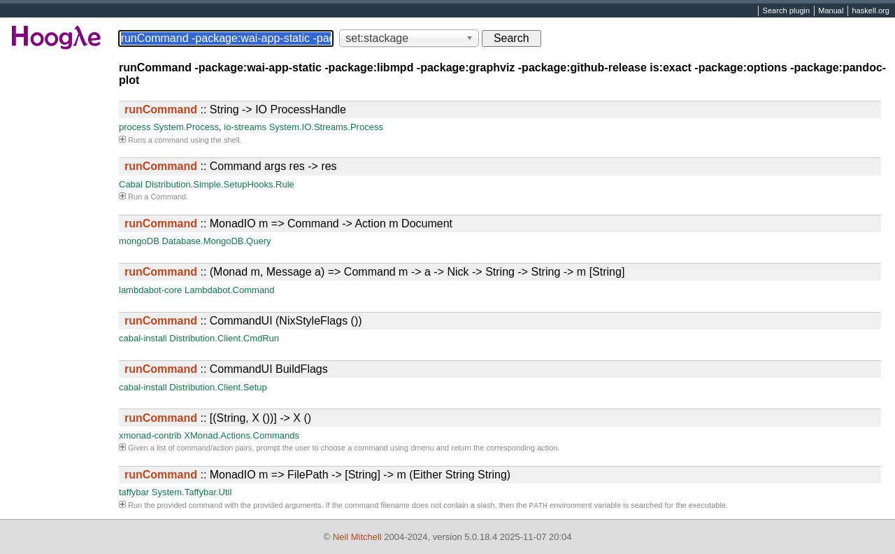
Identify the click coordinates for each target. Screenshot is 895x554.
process (135, 127)
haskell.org (870, 11)
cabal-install (143, 338)
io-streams (245, 127)
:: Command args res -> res (230, 166)
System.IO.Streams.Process (326, 127)
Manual (830, 11)
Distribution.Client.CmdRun (224, 338)
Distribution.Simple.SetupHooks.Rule (219, 184)
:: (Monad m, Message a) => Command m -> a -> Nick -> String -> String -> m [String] (374, 272)
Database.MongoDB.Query (216, 241)
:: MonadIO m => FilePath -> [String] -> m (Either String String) (317, 475)
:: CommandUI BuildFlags (226, 369)
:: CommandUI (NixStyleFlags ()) (243, 321)
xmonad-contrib (150, 435)
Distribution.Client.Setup (217, 387)
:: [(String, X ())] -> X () (217, 418)
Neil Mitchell (357, 537)
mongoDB (139, 241)
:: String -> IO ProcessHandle (235, 109)
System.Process (186, 127)
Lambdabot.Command (230, 290)
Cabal (131, 184)
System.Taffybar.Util (192, 492)
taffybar (134, 492)
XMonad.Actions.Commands (241, 435)
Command (168, 196)
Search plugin (786, 11)
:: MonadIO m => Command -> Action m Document (288, 223)
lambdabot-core (150, 290)
